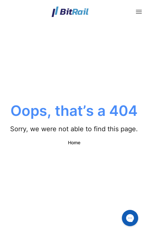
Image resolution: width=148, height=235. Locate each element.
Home (74, 142)
